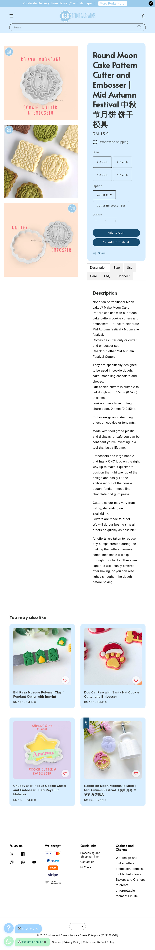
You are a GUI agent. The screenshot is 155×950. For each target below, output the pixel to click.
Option (97, 186)
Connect (123, 276)
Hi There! (86, 867)
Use (130, 267)
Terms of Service (51, 942)
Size (96, 152)
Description (98, 267)
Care (93, 276)
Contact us (87, 861)
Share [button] (99, 253)
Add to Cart (116, 232)
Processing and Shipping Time (90, 854)
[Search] (139, 27)
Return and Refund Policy (98, 942)
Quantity (98, 214)
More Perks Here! (112, 3)
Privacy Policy (72, 942)
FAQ (107, 276)
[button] (11, 16)
